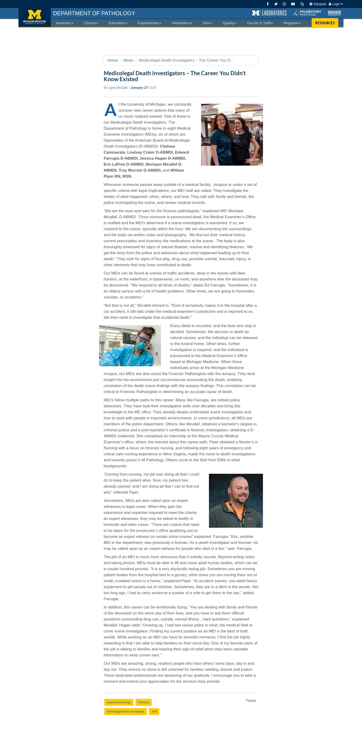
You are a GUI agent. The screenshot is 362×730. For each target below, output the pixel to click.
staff (154, 711)
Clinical (91, 23)
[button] (269, 13)
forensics (143, 702)
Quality (229, 23)
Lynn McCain (118, 87)
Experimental (149, 23)
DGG (207, 23)
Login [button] (336, 4)
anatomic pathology (119, 702)
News (128, 60)
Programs (292, 23)
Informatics (182, 23)
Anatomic (64, 23)
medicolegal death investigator (125, 711)
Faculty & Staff (260, 23)
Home (112, 60)
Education (118, 23)
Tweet (251, 700)
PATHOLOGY (94, 13)
